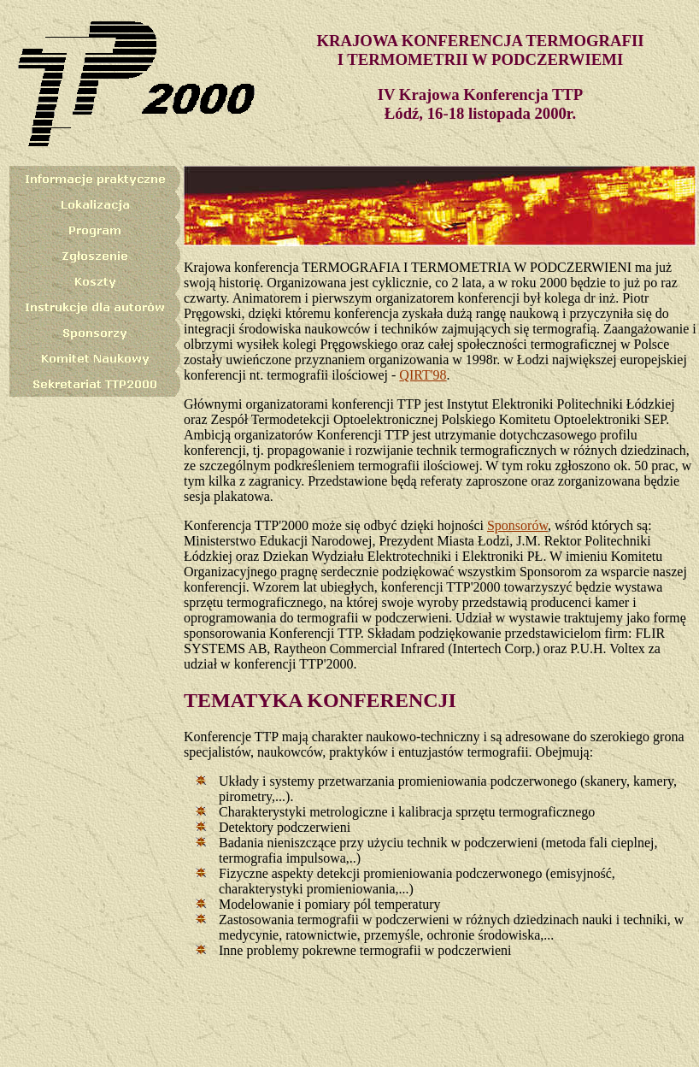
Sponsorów (517, 525)
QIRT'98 (422, 375)
